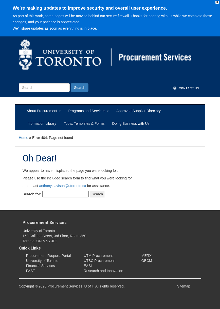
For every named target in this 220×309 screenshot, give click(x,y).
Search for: (32, 194)
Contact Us (186, 88)
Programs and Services (88, 111)
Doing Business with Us (131, 123)
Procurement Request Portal (48, 256)
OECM (146, 261)
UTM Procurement (98, 256)
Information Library (41, 123)
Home (23, 138)
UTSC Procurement (99, 261)
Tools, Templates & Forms (84, 123)
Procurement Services (45, 222)
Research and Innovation (103, 271)
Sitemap (183, 286)
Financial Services (40, 266)
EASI (88, 266)
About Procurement (44, 111)
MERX (146, 256)
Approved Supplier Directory (138, 111)
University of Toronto (42, 261)
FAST (30, 271)
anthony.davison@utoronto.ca (62, 186)
